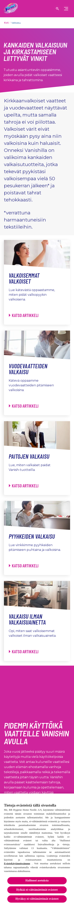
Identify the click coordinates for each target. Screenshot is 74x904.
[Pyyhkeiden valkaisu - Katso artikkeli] (24, 565)
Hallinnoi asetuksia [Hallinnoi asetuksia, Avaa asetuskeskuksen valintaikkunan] (37, 881)
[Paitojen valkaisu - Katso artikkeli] (24, 485)
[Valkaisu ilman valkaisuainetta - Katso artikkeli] (24, 651)
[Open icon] (57, 9)
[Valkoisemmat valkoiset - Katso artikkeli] (24, 315)
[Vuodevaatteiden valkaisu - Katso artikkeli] (24, 405)
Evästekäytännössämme (17, 864)
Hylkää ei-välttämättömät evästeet (37, 891)
